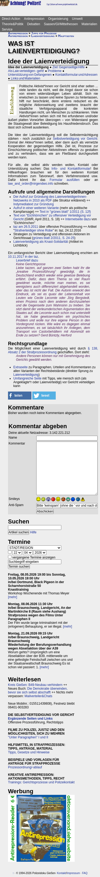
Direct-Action (11, 19)
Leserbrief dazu (27, 260)
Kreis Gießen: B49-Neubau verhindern (35, 685)
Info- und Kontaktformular (70, 168)
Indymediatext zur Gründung (33, 204)
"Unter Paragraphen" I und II (28, 737)
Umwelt (77, 19)
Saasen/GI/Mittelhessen (61, 24)
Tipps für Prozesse (44, 33)
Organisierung (58, 19)
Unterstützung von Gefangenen (29, 75)
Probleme (54, 71)
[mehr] (12, 597)
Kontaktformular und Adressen (76, 75)
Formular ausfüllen (64, 180)
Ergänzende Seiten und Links (30, 718)
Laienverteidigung (42, 36)
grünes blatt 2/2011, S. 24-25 (53, 238)
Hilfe (33, 532)
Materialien (89, 24)
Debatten (33, 24)
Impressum (73, 873)
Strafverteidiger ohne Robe (33, 230)
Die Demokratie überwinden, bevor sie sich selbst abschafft (37, 690)
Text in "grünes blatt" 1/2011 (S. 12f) (65, 212)
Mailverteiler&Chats (38, 696)
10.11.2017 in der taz (23, 257)
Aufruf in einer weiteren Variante (36, 208)
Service (7, 29)
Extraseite (20, 367)
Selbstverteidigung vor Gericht (75, 139)
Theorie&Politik (12, 24)
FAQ (84, 873)
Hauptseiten (66, 36)
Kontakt (61, 873)
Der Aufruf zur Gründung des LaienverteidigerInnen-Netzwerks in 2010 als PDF (50, 198)
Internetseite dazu (78, 219)
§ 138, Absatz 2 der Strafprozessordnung (53, 350)
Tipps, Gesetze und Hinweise (29, 752)
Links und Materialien (25, 78)
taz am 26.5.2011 (25, 227)
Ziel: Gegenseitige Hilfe (69, 67)
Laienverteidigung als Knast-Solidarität (40, 242)
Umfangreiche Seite (27, 378)
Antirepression (34, 19)
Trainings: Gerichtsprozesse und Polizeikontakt (41, 782)
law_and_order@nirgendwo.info (30, 183)
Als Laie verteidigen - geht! (26, 71)
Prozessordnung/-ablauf (25, 767)
